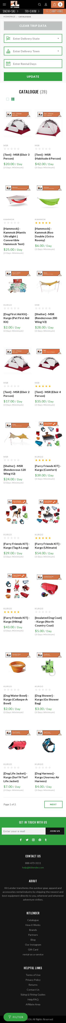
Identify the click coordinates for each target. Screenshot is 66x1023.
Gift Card (33, 949)
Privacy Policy (33, 979)
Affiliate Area (33, 1004)
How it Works (33, 924)
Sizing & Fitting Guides (33, 994)
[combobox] (36, 38)
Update (33, 76)
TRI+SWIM (32, 11)
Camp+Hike (54, 11)
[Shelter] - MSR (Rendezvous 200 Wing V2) (46, 317)
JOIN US (55, 831)
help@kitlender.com (33, 867)
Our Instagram (33, 944)
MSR (6, 145)
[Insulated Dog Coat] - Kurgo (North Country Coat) (48, 621)
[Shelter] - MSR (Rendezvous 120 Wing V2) (15, 469)
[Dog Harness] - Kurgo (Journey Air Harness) (47, 777)
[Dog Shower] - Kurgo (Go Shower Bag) (47, 699)
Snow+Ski (11, 11)
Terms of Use (33, 974)
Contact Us (33, 989)
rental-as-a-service (33, 954)
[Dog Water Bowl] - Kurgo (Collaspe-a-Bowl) (16, 699)
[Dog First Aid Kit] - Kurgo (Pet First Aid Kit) (16, 317)
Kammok (9, 219)
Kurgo (8, 305)
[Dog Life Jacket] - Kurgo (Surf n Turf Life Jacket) (16, 777)
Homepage (9, 16)
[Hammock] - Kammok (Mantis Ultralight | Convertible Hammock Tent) (15, 236)
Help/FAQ (33, 999)
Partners (33, 934)
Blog (33, 939)
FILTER (18, 1017)
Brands (33, 929)
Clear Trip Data (33, 25)
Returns (33, 984)
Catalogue (33, 920)
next (53, 804)
